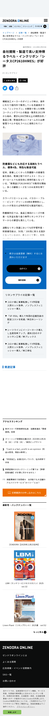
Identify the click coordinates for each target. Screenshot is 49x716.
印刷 (23, 80)
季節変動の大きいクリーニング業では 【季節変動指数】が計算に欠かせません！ (25, 471)
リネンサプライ (11, 73)
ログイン (30, 268)
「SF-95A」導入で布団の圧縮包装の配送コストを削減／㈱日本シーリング (25, 319)
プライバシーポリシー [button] (26, 706)
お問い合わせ (9, 680)
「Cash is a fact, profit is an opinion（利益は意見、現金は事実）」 (25, 450)
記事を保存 (9, 80)
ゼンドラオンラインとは (15, 655)
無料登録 (28, 280)
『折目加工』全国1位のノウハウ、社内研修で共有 (25, 461)
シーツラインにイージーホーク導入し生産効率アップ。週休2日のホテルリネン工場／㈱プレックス (25, 333)
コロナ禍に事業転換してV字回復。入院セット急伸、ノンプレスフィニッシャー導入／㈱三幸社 (25, 347)
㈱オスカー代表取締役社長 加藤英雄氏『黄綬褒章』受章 (25, 430)
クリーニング (27, 26)
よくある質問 (9, 661)
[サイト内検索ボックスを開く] (44, 26)
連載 (10, 26)
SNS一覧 (7, 674)
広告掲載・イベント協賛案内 (17, 668)
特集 (5, 26)
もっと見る (39, 632)
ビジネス (17, 26)
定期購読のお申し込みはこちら (24, 492)
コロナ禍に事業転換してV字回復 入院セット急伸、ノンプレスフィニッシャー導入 (25, 305)
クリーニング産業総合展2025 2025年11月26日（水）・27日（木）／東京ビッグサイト (25, 440)
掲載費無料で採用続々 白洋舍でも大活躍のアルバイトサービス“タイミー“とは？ (26, 481)
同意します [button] (12, 712)
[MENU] (45, 20)
